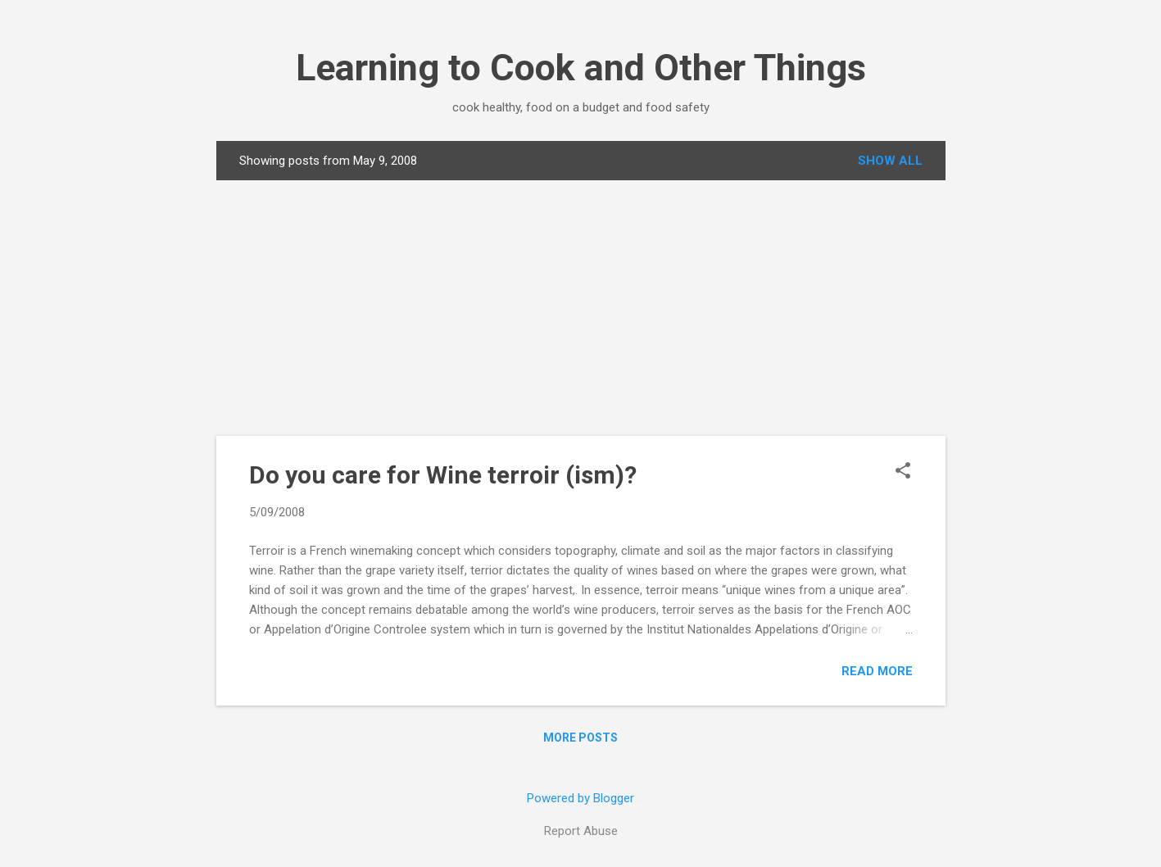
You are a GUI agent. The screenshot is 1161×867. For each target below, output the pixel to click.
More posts (580, 737)
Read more (877, 671)
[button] (903, 472)
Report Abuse (581, 831)
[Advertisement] (581, 308)
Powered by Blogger (580, 798)
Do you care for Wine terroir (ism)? (443, 475)
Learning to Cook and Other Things (581, 67)
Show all (890, 160)
